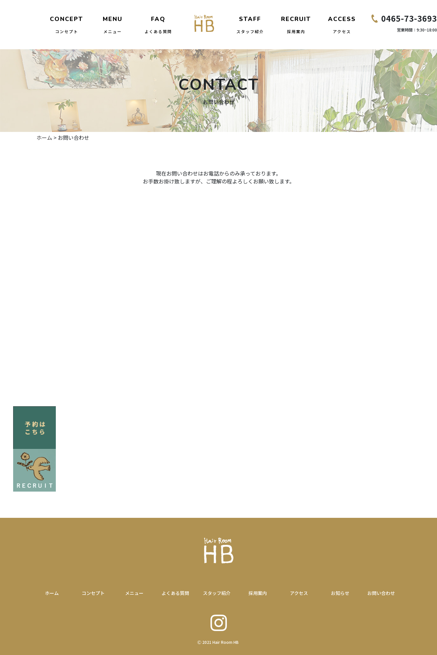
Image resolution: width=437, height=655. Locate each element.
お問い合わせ (381, 593)
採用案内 (258, 593)
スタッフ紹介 (216, 593)
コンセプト (93, 593)
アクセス (299, 593)
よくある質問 (175, 593)
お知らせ (340, 593)
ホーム (44, 137)
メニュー (134, 593)
